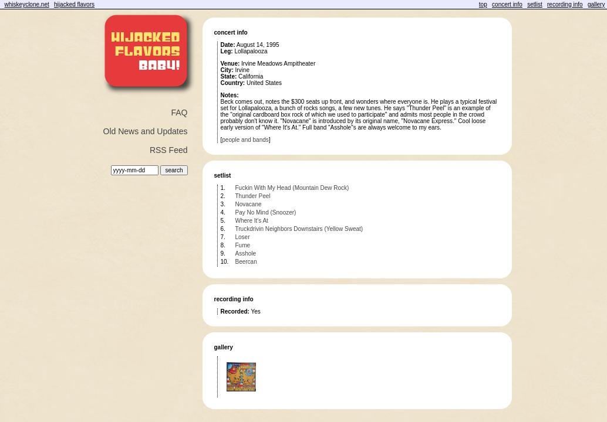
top (483, 4)
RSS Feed (169, 150)
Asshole (246, 253)
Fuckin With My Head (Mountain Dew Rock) (292, 188)
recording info (565, 4)
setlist (534, 4)
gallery (596, 4)
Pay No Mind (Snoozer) (265, 212)
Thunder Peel (253, 196)
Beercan (246, 261)
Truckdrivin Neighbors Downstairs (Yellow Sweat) (299, 229)
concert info (507, 4)
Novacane (248, 204)
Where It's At (251, 220)
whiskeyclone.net (27, 4)
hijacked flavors (74, 4)
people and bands (245, 140)
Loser (242, 237)
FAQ (179, 112)
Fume (243, 245)
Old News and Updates (145, 131)
